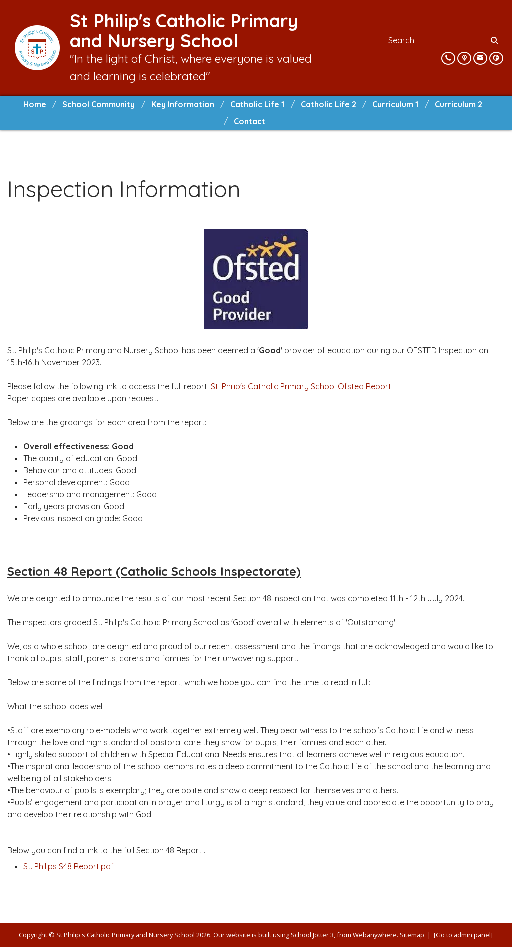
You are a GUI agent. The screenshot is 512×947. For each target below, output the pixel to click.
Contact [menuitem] (250, 121)
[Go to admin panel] (463, 934)
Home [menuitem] (35, 104)
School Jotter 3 (312, 934)
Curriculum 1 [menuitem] (395, 104)
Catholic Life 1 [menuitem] (257, 104)
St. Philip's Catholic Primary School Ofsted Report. (302, 386)
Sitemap (412, 934)
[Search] (495, 40)
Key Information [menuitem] (183, 104)
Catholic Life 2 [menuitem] (328, 104)
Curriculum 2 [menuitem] (458, 104)
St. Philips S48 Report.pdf (69, 866)
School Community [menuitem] (98, 104)
